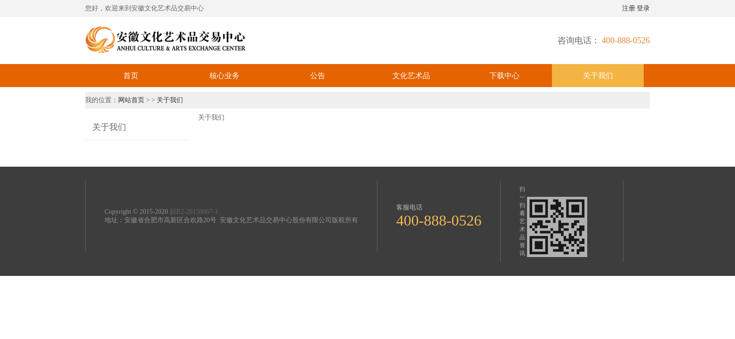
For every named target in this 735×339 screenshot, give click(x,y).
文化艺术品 (411, 76)
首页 (130, 76)
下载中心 (504, 76)
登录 (643, 8)
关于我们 (598, 76)
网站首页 (132, 100)
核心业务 (224, 76)
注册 (628, 8)
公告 (317, 76)
